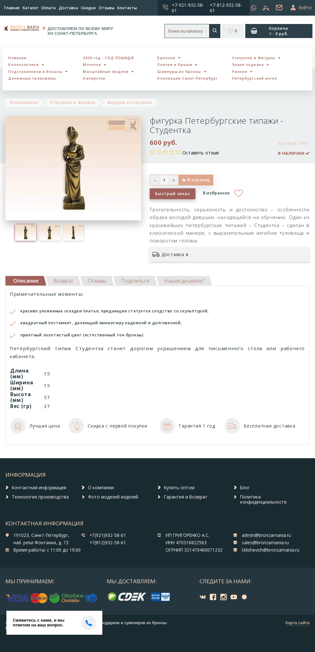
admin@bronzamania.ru (266, 535)
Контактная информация (39, 488)
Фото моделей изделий (113, 497)
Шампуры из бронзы (179, 71)
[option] (25, 232)
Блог (245, 488)
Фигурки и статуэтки (129, 102)
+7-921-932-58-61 (188, 7)
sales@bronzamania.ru (265, 543)
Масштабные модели (106, 71)
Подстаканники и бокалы (35, 71)
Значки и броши (174, 64)
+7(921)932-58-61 (108, 535)
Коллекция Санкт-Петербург (187, 78)
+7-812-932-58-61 (226, 7)
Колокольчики (23, 64)
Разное (240, 71)
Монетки (92, 64)
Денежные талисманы (32, 78)
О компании (101, 488)
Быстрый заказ (172, 193)
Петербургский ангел (255, 78)
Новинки (17, 57)
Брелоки (166, 57)
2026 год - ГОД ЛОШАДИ (108, 57)
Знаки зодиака (248, 64)
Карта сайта (298, 622)
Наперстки (94, 78)
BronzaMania (24, 102)
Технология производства (40, 497)
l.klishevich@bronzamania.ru (270, 550)
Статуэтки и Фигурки (253, 57)
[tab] (63, 281)
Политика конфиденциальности (263, 499)
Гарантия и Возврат (186, 497)
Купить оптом (179, 488)
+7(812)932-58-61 (108, 543)
